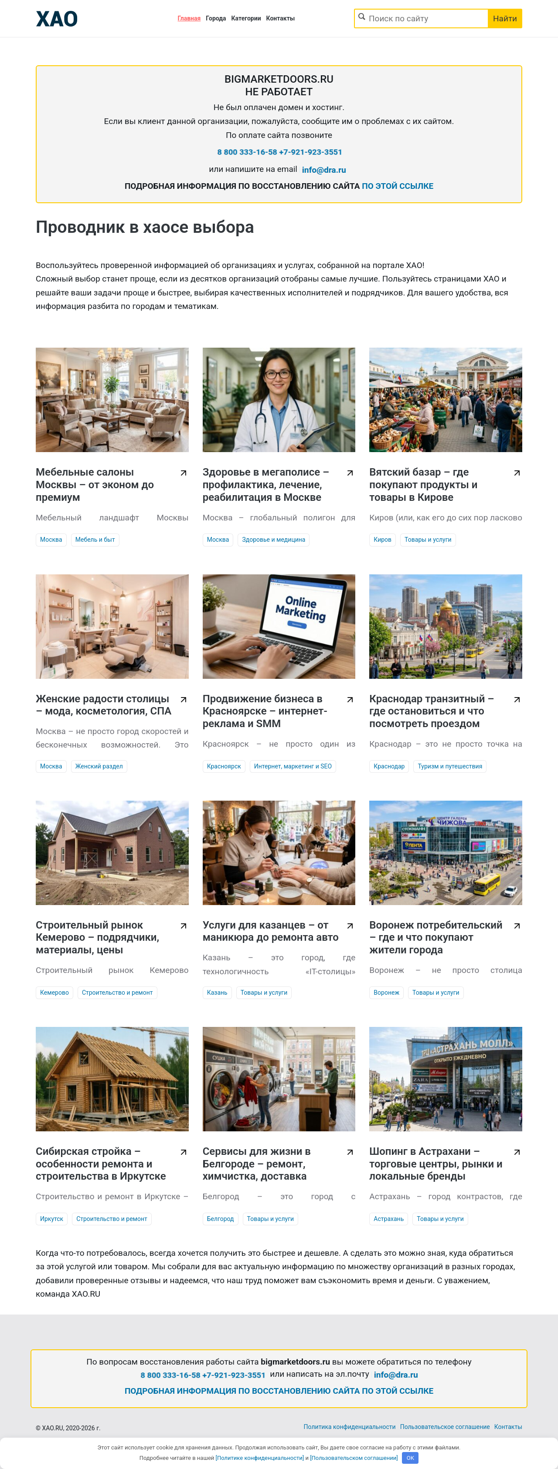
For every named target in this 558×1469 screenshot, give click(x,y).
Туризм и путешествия (450, 766)
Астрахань (389, 1218)
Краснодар (389, 766)
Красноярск (224, 766)
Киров (382, 539)
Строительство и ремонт (117, 992)
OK (410, 1458)
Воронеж (386, 992)
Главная (189, 18)
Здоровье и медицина (273, 539)
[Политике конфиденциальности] (260, 1458)
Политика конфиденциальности (350, 1426)
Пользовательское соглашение (445, 1426)
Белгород (220, 1218)
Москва (51, 539)
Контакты (280, 18)
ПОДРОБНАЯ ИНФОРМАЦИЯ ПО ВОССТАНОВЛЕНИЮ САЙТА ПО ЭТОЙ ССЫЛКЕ (279, 1391)
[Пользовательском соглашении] (354, 1458)
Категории (246, 18)
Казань (217, 992)
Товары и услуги (428, 539)
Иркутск (51, 1218)
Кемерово (54, 992)
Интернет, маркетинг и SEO (293, 766)
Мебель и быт (95, 539)
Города (216, 18)
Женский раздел (99, 766)
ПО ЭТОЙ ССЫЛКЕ (397, 186)
